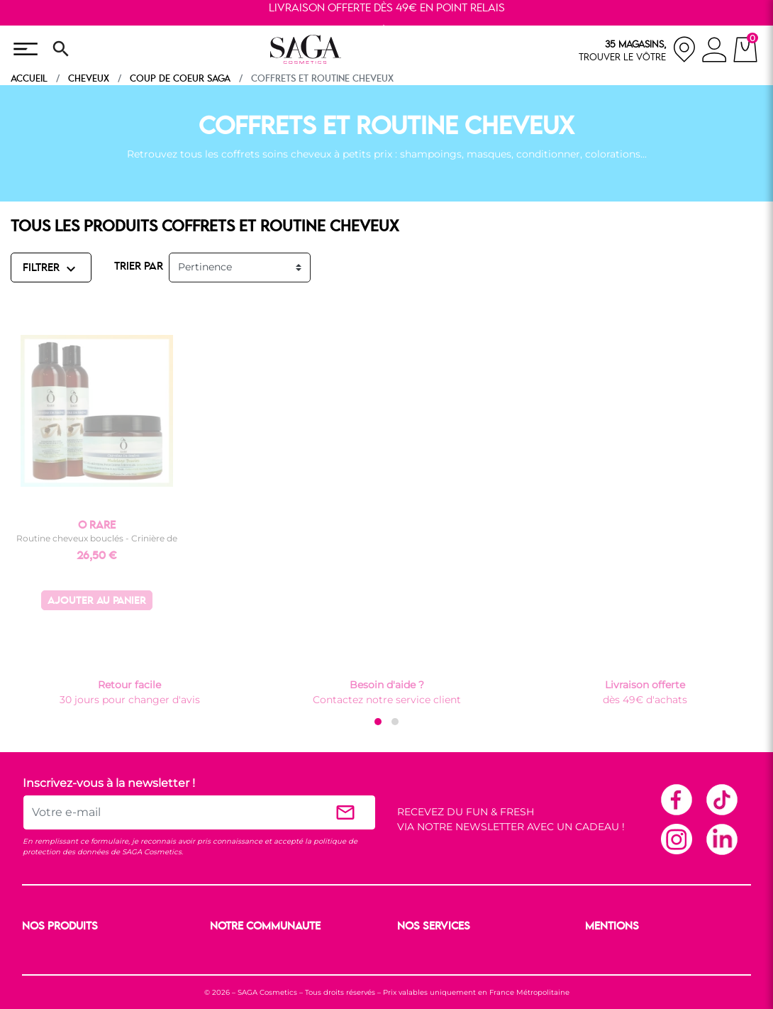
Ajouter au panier (97, 601)
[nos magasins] (637, 49)
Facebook (676, 799)
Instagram (676, 839)
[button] (377, 722)
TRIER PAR (138, 267)
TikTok (721, 799)
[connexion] (714, 51)
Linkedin (721, 839)
